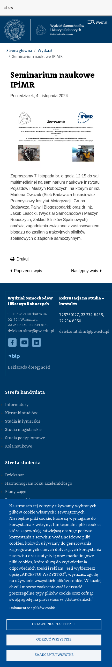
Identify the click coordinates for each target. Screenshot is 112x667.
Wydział (45, 51)
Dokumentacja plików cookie (32, 608)
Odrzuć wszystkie (53, 639)
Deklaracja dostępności (29, 367)
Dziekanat (14, 475)
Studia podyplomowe (25, 438)
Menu (97, 23)
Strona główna (19, 51)
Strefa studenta (23, 463)
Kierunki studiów (21, 413)
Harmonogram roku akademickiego (38, 484)
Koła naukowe (18, 446)
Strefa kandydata (25, 392)
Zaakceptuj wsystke (53, 655)
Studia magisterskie (23, 430)
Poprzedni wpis (28, 271)
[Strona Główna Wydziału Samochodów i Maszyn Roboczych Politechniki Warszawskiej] (60, 30)
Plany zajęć (15, 492)
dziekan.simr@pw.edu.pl (31, 331)
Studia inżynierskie (23, 421)
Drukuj (19, 259)
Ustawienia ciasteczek (54, 624)
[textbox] (17, 30)
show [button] (8, 7)
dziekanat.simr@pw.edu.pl (84, 332)
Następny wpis (84, 271)
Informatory (17, 405)
